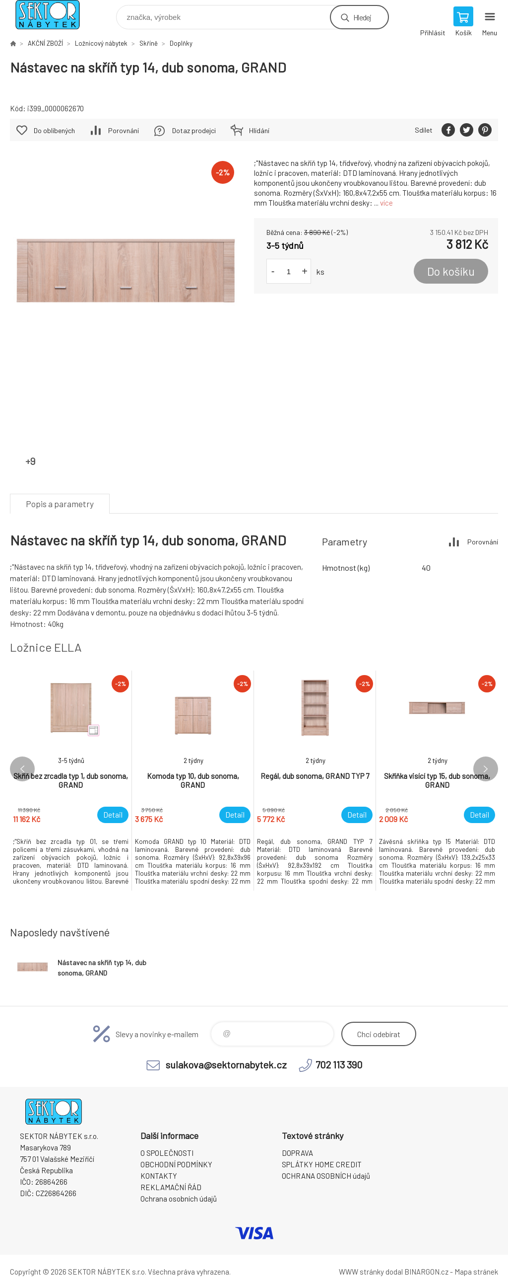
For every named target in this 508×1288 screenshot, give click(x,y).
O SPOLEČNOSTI (166, 1152)
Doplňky (181, 43)
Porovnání (123, 130)
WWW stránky (361, 1271)
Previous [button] (22, 769)
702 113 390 (339, 1064)
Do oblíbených (54, 130)
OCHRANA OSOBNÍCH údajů (326, 1175)
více (386, 202)
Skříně (148, 43)
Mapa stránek (476, 1271)
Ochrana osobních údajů (178, 1198)
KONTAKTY (158, 1175)
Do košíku (451, 271)
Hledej (362, 17)
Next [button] (485, 769)
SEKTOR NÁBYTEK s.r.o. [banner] (54, 14)
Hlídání (259, 130)
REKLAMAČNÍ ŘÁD (170, 1187)
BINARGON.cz (426, 1271)
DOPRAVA (297, 1152)
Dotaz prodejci (194, 130)
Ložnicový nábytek (101, 43)
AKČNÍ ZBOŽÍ (45, 43)
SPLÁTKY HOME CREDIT (322, 1164)
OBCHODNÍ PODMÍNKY (176, 1164)
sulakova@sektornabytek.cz (226, 1064)
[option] (71, 781)
